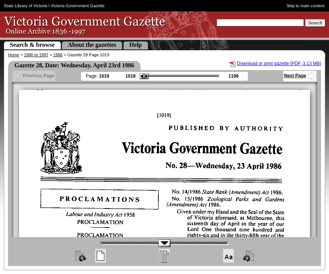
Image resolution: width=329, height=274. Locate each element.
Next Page (300, 75)
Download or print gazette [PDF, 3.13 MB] (279, 63)
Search (315, 22)
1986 (57, 55)
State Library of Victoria (25, 5)
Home (13, 55)
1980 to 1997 (36, 55)
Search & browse (32, 44)
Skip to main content (305, 5)
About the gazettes (92, 44)
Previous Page (33, 75)
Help (135, 44)
